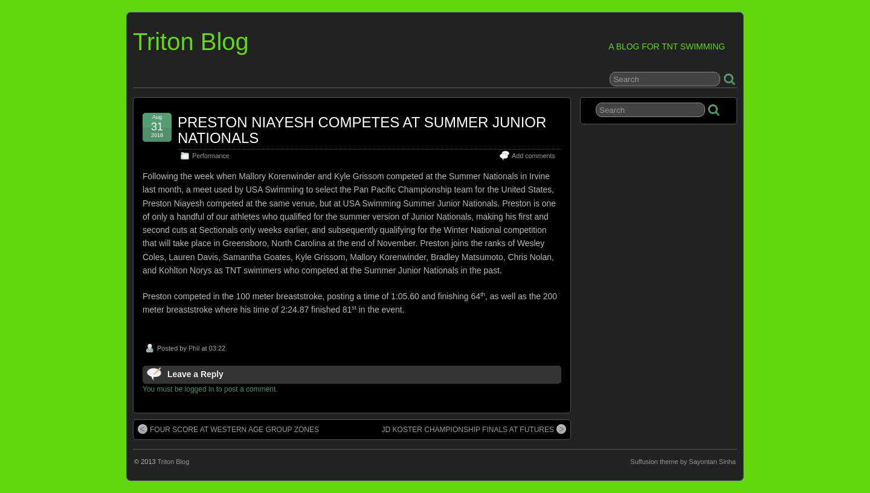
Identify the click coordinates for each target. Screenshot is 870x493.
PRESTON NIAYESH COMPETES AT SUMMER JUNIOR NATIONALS (362, 130)
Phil (193, 348)
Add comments (533, 155)
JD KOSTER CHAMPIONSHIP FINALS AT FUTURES (474, 429)
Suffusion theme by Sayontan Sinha (683, 461)
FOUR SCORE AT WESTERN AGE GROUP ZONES (228, 429)
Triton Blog (191, 41)
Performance (211, 155)
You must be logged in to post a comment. (210, 389)
